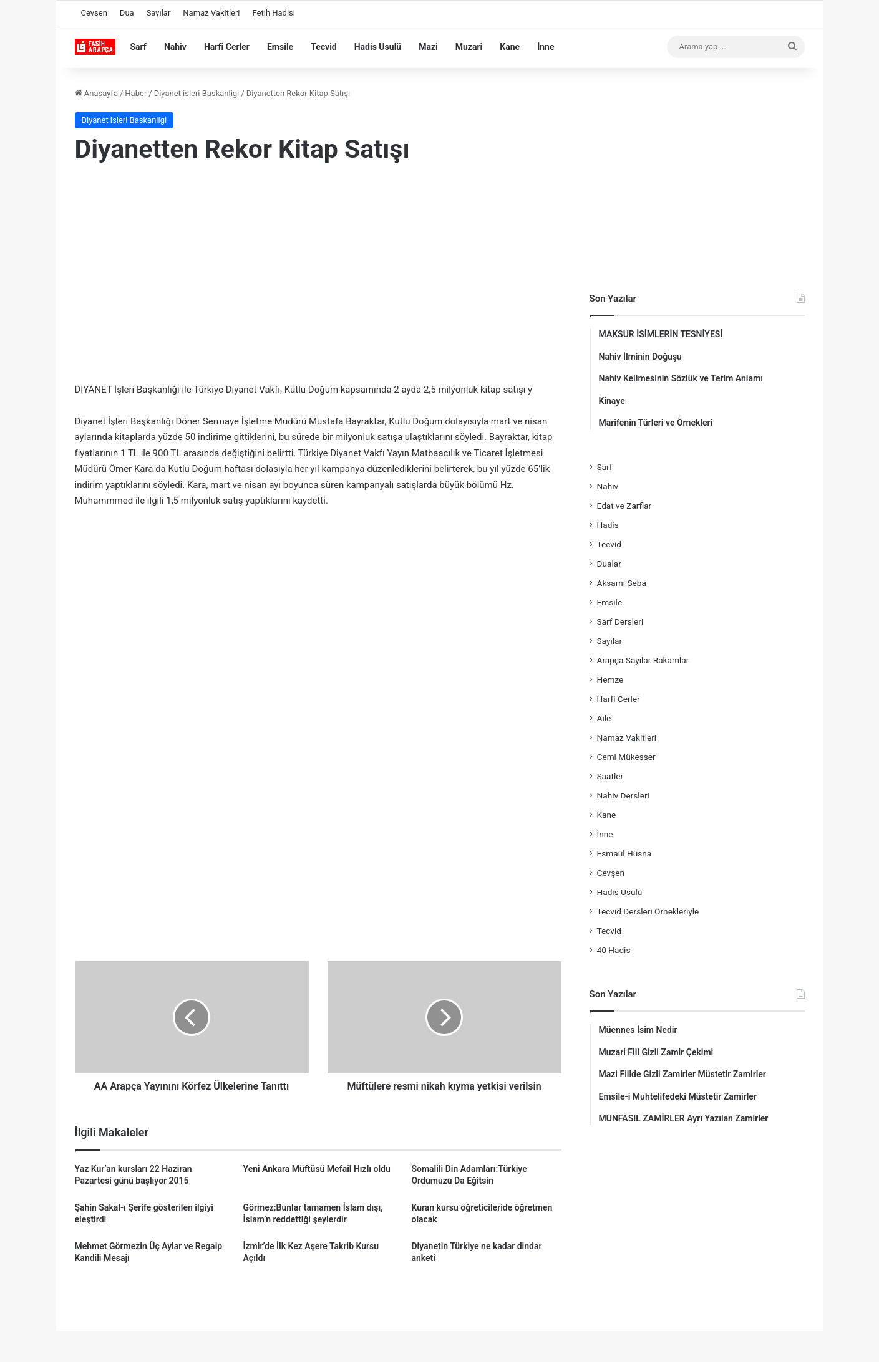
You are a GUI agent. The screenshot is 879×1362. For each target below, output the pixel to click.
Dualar (609, 563)
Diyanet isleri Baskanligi (197, 93)
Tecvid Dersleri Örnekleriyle (648, 911)
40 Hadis (614, 950)
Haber (136, 93)
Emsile (280, 47)
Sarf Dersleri (620, 621)
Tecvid (324, 47)
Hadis (608, 525)
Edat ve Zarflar (624, 506)
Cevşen (94, 12)
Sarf (138, 47)
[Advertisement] (318, 276)
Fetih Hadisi (274, 12)
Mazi (428, 47)
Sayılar (159, 12)
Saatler (610, 776)
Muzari (469, 47)
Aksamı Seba (621, 583)
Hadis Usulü (377, 47)
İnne (545, 47)
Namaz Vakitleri (211, 12)
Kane (510, 47)
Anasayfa (96, 93)
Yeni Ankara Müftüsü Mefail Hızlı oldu (316, 1169)
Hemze (610, 679)
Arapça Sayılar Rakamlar (643, 660)
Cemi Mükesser (626, 757)
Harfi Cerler (227, 47)
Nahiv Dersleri (623, 795)
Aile (604, 718)
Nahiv (175, 47)
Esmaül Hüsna (624, 853)
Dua (127, 12)
